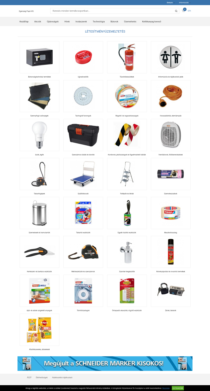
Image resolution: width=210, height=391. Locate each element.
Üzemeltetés (130, 21)
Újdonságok (53, 21)
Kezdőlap (24, 21)
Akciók (37, 21)
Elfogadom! (178, 388)
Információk (184, 2)
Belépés (170, 2)
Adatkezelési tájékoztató (62, 377)
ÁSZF (29, 377)
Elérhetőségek (42, 377)
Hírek (67, 21)
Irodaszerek (81, 21)
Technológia (99, 21)
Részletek (166, 388)
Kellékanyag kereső (151, 21)
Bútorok (114, 21)
